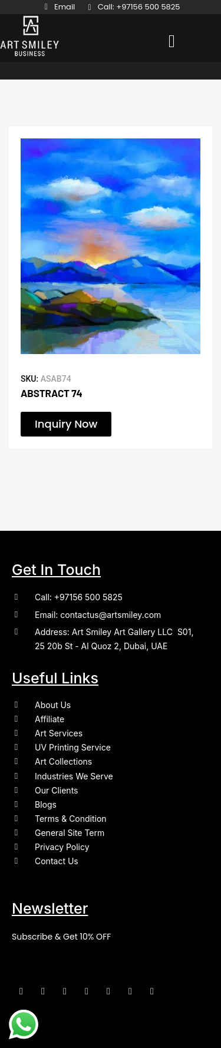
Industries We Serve (74, 776)
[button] (171, 41)
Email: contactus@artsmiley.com (98, 615)
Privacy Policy (62, 847)
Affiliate (49, 719)
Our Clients (56, 790)
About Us (53, 705)
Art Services (59, 733)
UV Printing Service (73, 747)
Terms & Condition (71, 819)
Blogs (46, 804)
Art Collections (63, 761)
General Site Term (69, 833)
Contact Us (56, 861)
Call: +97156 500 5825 (79, 597)
